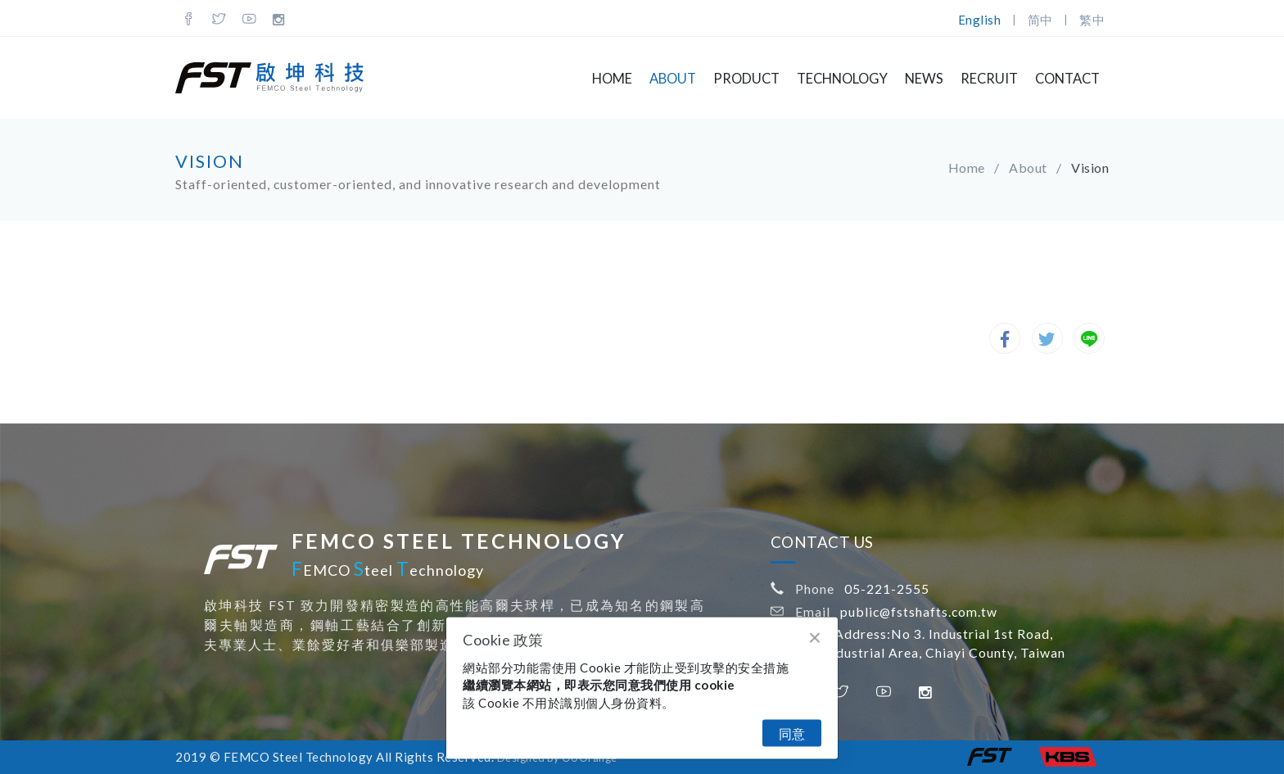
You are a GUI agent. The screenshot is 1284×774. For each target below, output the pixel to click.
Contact (1067, 78)
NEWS (924, 78)
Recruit (989, 78)
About (672, 78)
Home (612, 78)
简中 (1040, 19)
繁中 (1092, 19)
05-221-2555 (886, 588)
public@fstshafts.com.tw (918, 611)
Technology (842, 78)
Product (746, 78)
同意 (792, 733)
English (979, 19)
